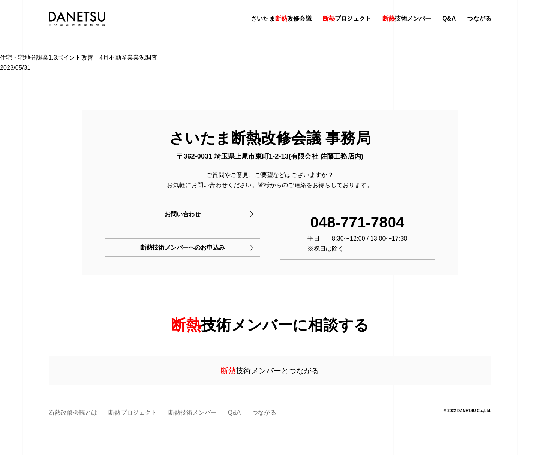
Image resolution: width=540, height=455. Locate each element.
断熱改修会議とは (73, 412)
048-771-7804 (357, 222)
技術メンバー (406, 18)
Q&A (449, 18)
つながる (479, 18)
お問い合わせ (183, 214)
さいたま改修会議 (281, 18)
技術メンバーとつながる (270, 371)
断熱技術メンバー (192, 412)
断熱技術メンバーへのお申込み (182, 247)
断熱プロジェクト (132, 412)
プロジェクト (347, 18)
